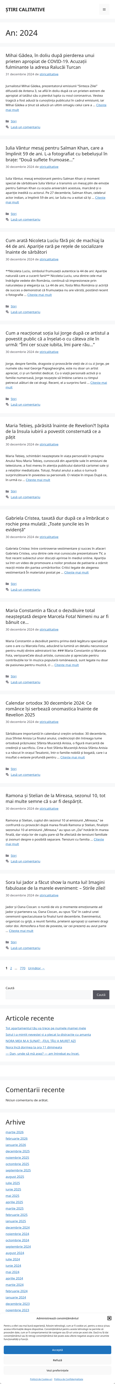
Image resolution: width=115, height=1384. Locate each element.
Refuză (57, 1360)
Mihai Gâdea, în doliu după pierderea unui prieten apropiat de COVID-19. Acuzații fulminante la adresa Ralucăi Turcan (50, 61)
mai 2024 (12, 1272)
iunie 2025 (13, 1189)
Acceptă (57, 1350)
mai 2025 (12, 1195)
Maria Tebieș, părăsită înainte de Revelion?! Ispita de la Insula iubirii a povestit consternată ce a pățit (57, 431)
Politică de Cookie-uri (41, 1379)
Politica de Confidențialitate (68, 1379)
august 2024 (15, 1253)
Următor (36, 968)
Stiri (13, 121)
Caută (10, 988)
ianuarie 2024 (16, 1297)
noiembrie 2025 (17, 1157)
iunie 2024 (13, 1265)
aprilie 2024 (14, 1278)
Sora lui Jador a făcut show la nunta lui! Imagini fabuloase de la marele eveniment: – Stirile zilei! (55, 885)
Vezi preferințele (57, 1370)
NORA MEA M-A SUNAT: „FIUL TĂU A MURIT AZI (41, 1041)
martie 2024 (15, 1284)
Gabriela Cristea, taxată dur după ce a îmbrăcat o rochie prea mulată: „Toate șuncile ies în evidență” (57, 524)
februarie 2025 (17, 1215)
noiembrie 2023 (17, 1310)
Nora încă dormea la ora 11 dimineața (34, 1047)
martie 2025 (15, 1208)
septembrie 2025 (18, 1170)
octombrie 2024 (17, 1240)
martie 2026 (15, 1132)
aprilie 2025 (14, 1202)
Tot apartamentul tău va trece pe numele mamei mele (46, 1028)
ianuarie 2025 (16, 1221)
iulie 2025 (13, 1183)
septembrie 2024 (18, 1246)
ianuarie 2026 (16, 1145)
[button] (109, 1318)
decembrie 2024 (18, 1227)
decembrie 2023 (18, 1304)
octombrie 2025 (17, 1164)
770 (23, 968)
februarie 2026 (17, 1138)
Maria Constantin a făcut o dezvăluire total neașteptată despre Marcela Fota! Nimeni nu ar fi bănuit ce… (57, 616)
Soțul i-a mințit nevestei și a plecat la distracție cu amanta (48, 1034)
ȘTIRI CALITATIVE (25, 9)
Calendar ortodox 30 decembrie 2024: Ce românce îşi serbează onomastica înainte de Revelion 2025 (52, 709)
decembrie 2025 (18, 1151)
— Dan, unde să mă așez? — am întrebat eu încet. (42, 1053)
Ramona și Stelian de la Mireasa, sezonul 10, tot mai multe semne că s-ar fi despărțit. (55, 798)
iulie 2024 (13, 1259)
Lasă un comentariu (25, 127)
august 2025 (15, 1176)
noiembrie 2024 (17, 1234)
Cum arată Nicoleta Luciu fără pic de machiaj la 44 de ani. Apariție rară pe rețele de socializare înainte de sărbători (55, 246)
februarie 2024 (17, 1291)
